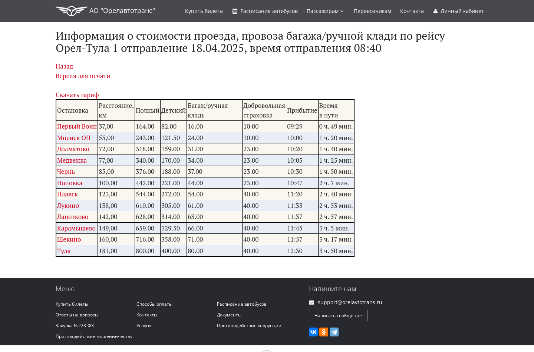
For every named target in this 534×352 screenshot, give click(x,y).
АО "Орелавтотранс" (105, 11)
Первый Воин (77, 126)
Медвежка (72, 160)
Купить (204, 10)
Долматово (73, 149)
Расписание (265, 10)
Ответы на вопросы (77, 315)
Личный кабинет (459, 10)
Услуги (143, 325)
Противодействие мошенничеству (94, 336)
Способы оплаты (154, 304)
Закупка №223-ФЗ (75, 325)
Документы (229, 315)
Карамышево (76, 228)
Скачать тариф (77, 94)
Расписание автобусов (242, 304)
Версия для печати (83, 76)
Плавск (67, 194)
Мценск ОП (73, 137)
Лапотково (72, 216)
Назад (64, 66)
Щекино (69, 239)
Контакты (412, 10)
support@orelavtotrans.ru (350, 302)
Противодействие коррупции (249, 325)
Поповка (69, 183)
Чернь (66, 171)
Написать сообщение (338, 315)
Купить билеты (72, 304)
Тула (64, 250)
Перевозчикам (372, 10)
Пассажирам (325, 10)
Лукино (68, 205)
